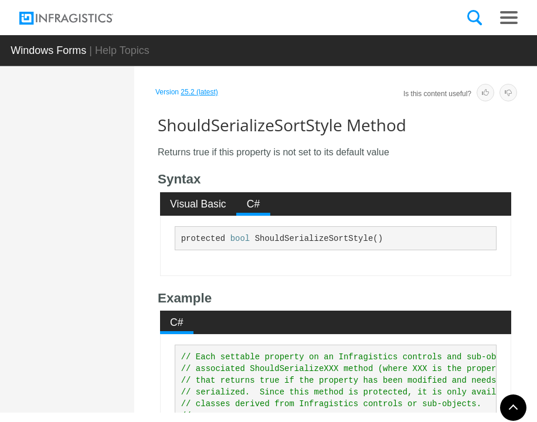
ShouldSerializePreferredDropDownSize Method (109, 187)
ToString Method (103, 392)
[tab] (198, 204)
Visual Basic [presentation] (198, 204)
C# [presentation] (253, 204)
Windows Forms (48, 50)
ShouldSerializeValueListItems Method (109, 348)
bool (240, 238)
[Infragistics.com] (78, 18)
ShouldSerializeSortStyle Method (108, 298)
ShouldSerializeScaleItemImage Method (109, 248)
